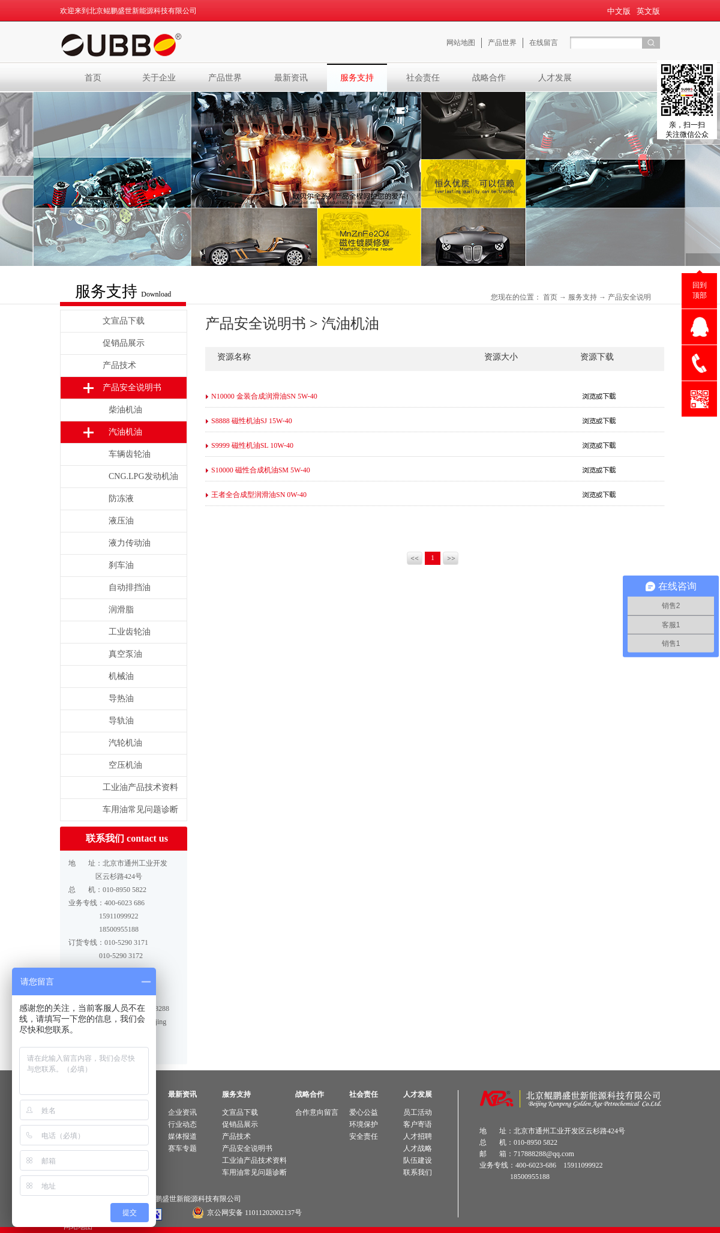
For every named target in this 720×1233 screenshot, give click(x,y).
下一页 (451, 559)
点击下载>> (599, 396)
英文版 (648, 11)
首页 (93, 77)
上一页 (415, 559)
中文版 (619, 11)
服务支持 (582, 297)
